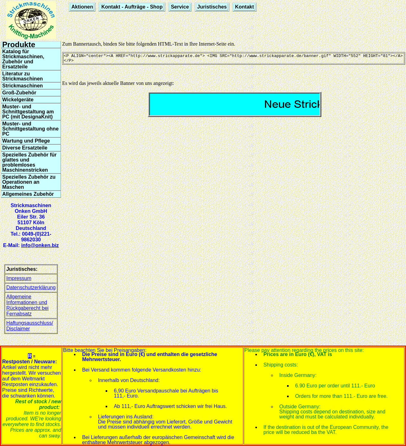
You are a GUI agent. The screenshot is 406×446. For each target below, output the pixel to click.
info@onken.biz (40, 245)
